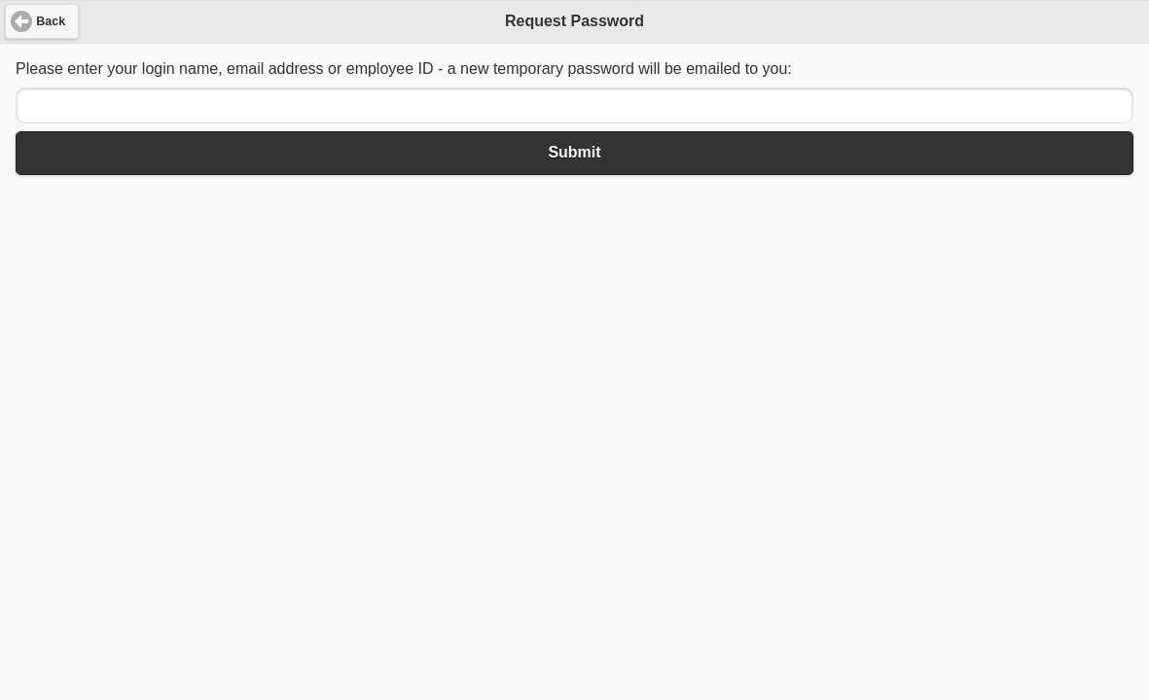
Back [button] (50, 21)
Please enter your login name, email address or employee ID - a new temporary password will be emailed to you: (404, 68)
